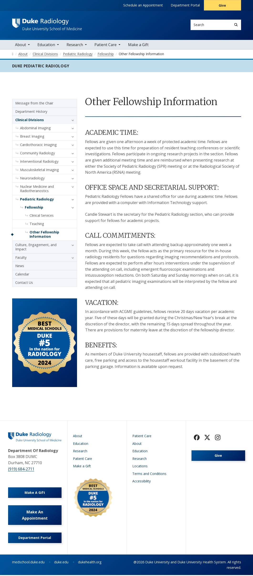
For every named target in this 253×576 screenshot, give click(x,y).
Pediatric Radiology (37, 200)
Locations (140, 466)
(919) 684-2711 (21, 469)
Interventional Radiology (39, 162)
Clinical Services (42, 216)
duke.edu (61, 563)
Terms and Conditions (149, 474)
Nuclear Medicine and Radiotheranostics (37, 189)
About (20, 45)
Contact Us (24, 283)
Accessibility (141, 481)
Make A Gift (35, 493)
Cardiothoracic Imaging (38, 145)
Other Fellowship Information (44, 235)
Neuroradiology (32, 179)
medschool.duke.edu (28, 563)
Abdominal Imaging (35, 128)
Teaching (37, 224)
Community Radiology (37, 153)
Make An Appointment (35, 516)
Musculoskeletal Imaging (39, 170)
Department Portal (185, 5)
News (19, 266)
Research (75, 45)
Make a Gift (138, 45)
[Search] (236, 25)
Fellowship (34, 208)
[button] (71, 121)
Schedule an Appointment (143, 5)
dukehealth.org (90, 563)
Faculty (20, 258)
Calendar (22, 275)
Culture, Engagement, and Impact (36, 247)
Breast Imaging (32, 137)
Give (222, 5)
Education (46, 45)
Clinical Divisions (29, 120)
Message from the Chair (34, 104)
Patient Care (105, 45)
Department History (31, 112)
